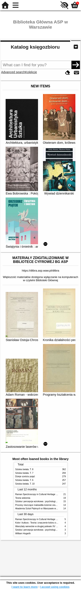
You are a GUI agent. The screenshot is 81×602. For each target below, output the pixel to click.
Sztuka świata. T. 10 (25, 484)
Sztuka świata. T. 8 (24, 469)
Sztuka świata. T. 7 (24, 473)
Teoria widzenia (22, 498)
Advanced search (13, 72)
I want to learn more (24, 586)
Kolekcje (31, 72)
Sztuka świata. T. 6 (24, 480)
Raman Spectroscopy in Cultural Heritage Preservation (41, 494)
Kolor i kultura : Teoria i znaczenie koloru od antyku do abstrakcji (46, 523)
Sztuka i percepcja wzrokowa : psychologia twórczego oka (43, 501)
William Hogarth (23, 533)
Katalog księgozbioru (35, 47)
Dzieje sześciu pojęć (25, 476)
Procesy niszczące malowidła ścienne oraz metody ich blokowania (47, 505)
